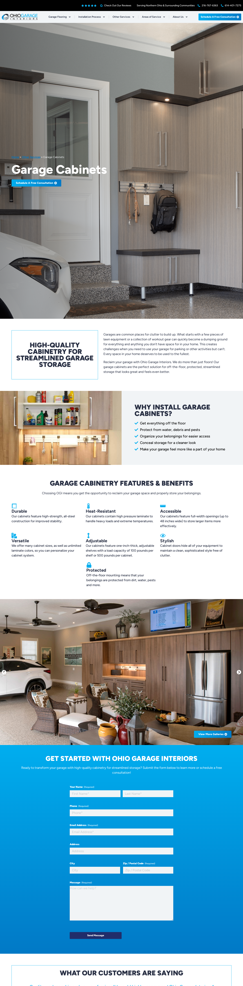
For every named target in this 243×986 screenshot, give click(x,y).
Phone (79, 806)
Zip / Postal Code (139, 863)
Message (81, 882)
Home (15, 157)
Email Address (84, 825)
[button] (4, 672)
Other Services (124, 17)
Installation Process (91, 17)
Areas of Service (153, 17)
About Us (180, 17)
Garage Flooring (59, 17)
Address (74, 844)
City (72, 863)
